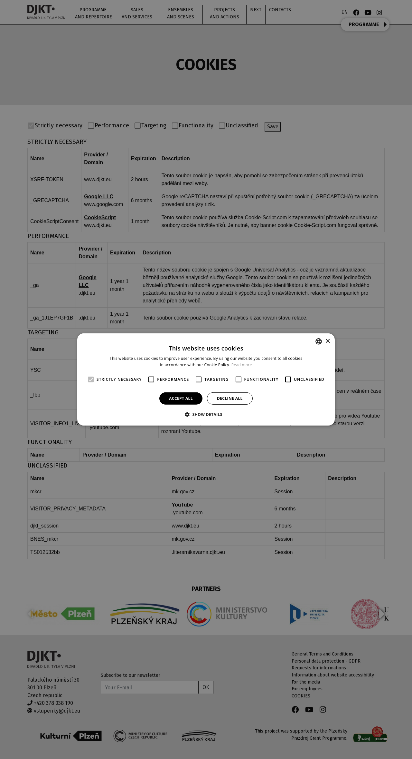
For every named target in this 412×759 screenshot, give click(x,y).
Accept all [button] (181, 398)
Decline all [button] (230, 398)
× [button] (327, 341)
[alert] (206, 379)
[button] (206, 414)
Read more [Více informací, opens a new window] (241, 365)
